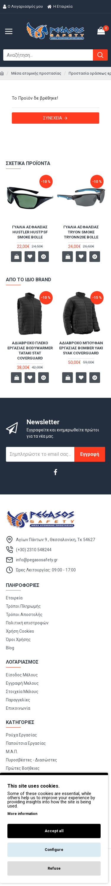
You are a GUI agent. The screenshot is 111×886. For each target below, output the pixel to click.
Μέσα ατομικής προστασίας (36, 73)
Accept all (54, 831)
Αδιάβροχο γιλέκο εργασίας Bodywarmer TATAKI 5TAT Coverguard (30, 350)
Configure (54, 849)
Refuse (54, 868)
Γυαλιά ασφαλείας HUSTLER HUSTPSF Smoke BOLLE (30, 232)
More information (22, 814)
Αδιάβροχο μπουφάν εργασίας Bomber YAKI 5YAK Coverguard (81, 348)
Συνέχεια (52, 118)
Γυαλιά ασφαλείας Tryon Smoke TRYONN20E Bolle (81, 232)
